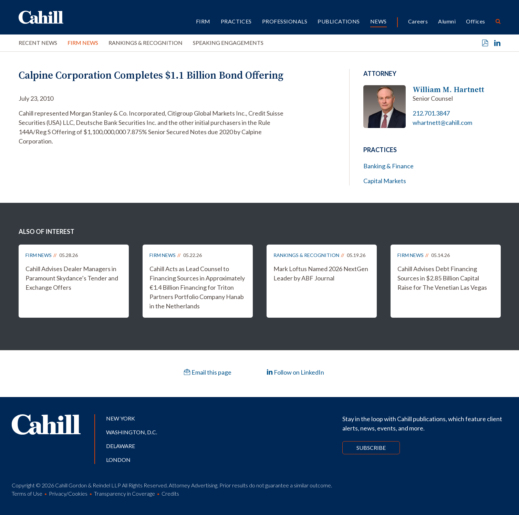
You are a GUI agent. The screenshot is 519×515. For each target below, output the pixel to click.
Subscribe (371, 447)
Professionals (284, 21)
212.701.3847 (431, 113)
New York (120, 418)
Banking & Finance (388, 166)
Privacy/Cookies (68, 493)
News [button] (378, 21)
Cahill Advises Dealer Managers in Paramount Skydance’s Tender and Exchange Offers (71, 278)
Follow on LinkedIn (295, 372)
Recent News (38, 42)
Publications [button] (339, 21)
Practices (236, 21)
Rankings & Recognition (145, 42)
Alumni (447, 21)
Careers (418, 21)
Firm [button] (203, 21)
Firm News (83, 42)
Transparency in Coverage (124, 493)
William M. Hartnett (448, 89)
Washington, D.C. (131, 432)
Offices (475, 21)
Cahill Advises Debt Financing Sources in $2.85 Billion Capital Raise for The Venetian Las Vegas (442, 278)
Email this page (207, 372)
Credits (170, 493)
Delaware (120, 446)
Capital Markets (384, 181)
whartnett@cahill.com (442, 122)
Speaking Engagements (228, 42)
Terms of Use (27, 493)
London (118, 459)
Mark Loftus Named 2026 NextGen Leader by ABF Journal (320, 273)
